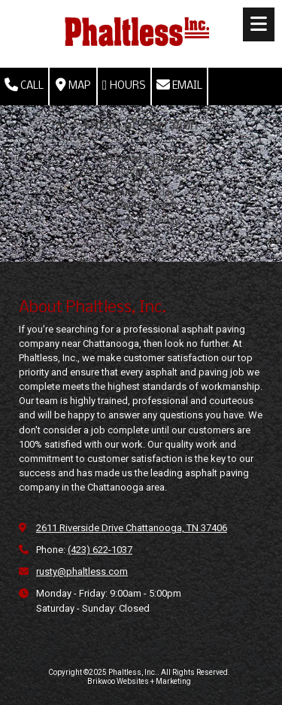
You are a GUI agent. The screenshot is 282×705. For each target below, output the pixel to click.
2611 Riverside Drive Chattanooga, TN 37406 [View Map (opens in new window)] (131, 527)
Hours (124, 85)
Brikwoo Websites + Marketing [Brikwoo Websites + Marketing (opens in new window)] (139, 681)
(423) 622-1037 (100, 549)
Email (179, 85)
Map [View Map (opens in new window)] (73, 85)
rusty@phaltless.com (82, 571)
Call (24, 85)
